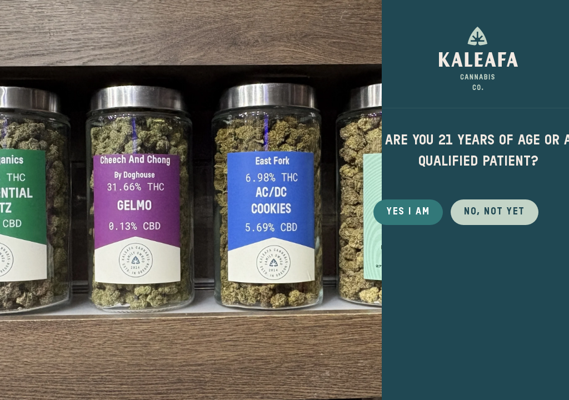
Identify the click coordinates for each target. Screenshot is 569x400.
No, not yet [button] (494, 212)
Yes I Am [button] (408, 212)
